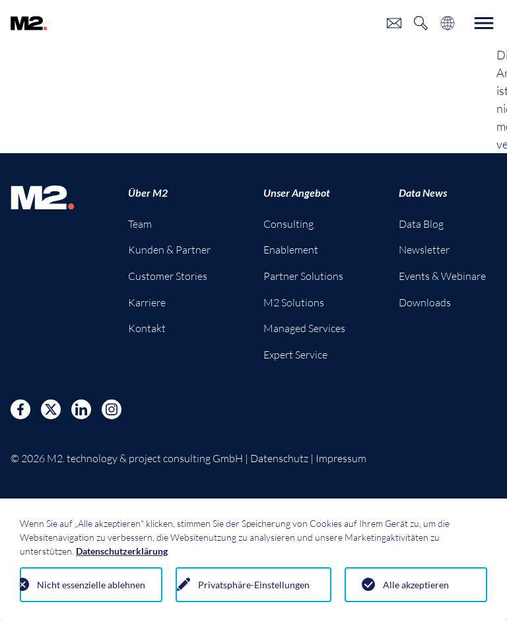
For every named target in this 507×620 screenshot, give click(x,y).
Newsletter (424, 249)
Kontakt (147, 328)
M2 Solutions (293, 302)
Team (140, 223)
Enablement (290, 249)
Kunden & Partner (169, 249)
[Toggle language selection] (447, 23)
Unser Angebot (296, 192)
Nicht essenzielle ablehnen (91, 584)
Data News (423, 192)
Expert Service (295, 354)
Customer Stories (167, 276)
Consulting (288, 223)
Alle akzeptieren (416, 584)
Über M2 (148, 192)
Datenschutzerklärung (122, 551)
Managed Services (304, 328)
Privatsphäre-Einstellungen (254, 584)
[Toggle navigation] (483, 23)
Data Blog (421, 223)
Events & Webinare (442, 276)
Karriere (147, 302)
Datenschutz (279, 458)
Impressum (341, 458)
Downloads (425, 302)
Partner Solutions (303, 276)
